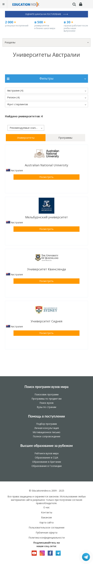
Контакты (46, 512)
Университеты (25, 137)
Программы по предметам (47, 398)
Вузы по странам (46, 407)
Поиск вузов (47, 402)
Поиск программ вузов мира (46, 387)
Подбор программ (46, 423)
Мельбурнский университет (46, 217)
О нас (46, 507)
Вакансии (46, 517)
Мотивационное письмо (46, 432)
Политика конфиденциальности (46, 537)
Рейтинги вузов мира (46, 453)
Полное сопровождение (46, 436)
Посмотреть (46, 177)
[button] (46, 42)
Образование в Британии (46, 461)
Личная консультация (46, 428)
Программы (65, 137)
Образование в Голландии (47, 466)
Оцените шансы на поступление (46, 14)
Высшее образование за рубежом (46, 446)
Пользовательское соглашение (46, 527)
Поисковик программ (46, 394)
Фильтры (46, 78)
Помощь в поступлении (46, 416)
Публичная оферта (46, 532)
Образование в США (46, 457)
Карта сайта (47, 522)
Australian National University (46, 165)
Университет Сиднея (46, 321)
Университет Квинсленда (46, 269)
